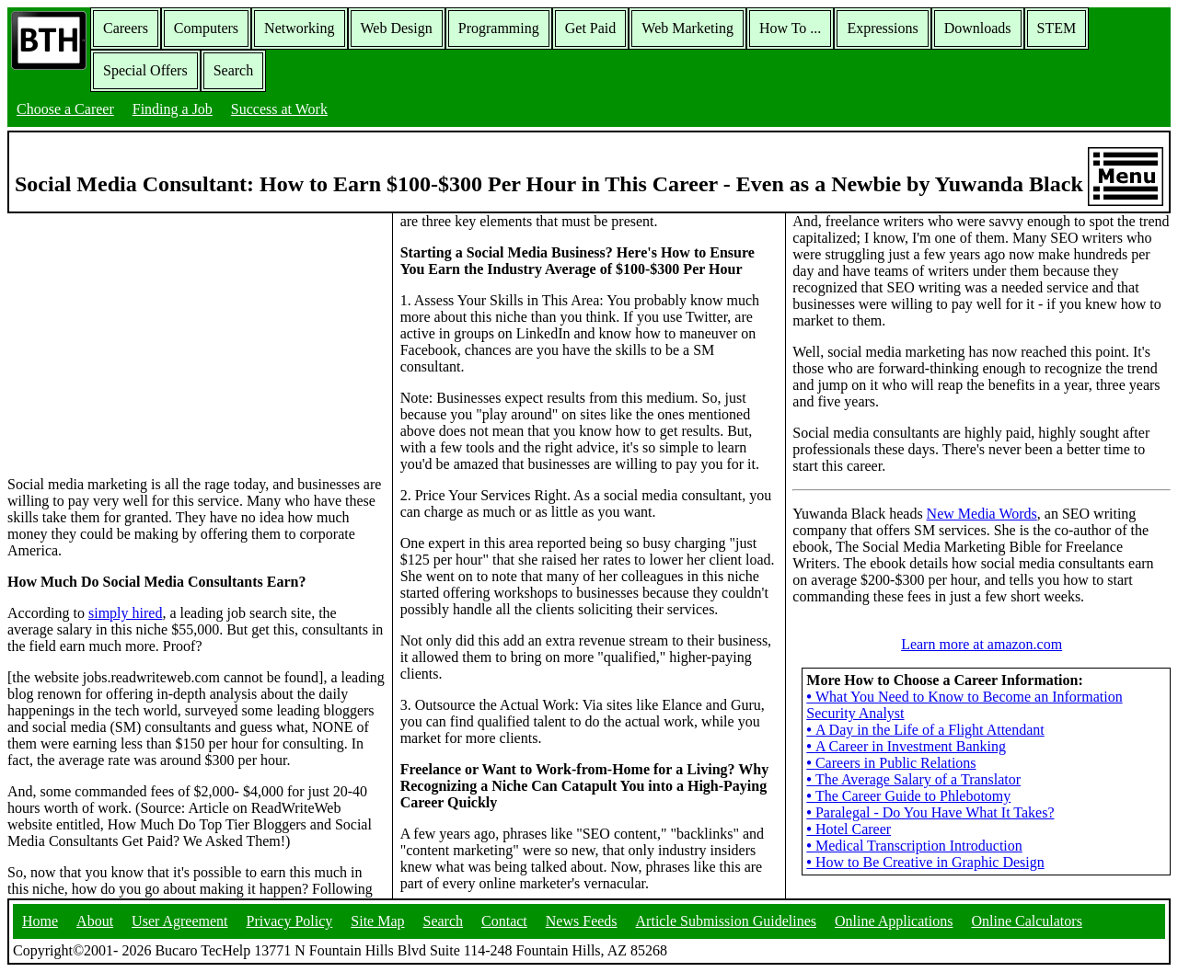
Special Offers (145, 70)
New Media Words (982, 513)
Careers (125, 28)
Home (40, 921)
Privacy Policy (290, 921)
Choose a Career (65, 109)
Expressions (882, 28)
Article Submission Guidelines (726, 921)
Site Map (377, 921)
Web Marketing (687, 28)
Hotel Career (848, 829)
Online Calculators (1026, 921)
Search (234, 70)
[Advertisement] (196, 343)
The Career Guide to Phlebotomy (908, 796)
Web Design (397, 28)
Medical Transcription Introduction (914, 845)
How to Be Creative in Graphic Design (925, 862)
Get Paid (591, 28)
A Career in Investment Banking (906, 746)
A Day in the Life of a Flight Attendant (925, 730)
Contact (504, 921)
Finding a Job (173, 109)
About (94, 921)
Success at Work (279, 109)
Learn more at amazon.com (981, 644)
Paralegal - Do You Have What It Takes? (930, 812)
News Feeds (582, 921)
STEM (1057, 28)
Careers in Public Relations (891, 763)
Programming (498, 28)
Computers (206, 28)
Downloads (977, 28)
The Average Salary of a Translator (913, 779)
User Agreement (179, 921)
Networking (299, 28)
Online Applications (894, 921)
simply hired (125, 613)
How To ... (790, 28)
